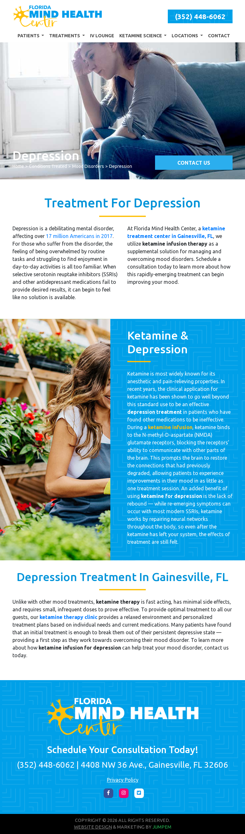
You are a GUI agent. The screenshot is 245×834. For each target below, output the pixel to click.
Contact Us (193, 163)
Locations (185, 35)
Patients (29, 35)
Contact (219, 35)
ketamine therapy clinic (68, 617)
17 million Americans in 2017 (79, 236)
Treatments (65, 35)
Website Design (93, 827)
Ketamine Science (141, 35)
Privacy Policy (122, 780)
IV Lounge (102, 35)
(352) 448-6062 (200, 16)
